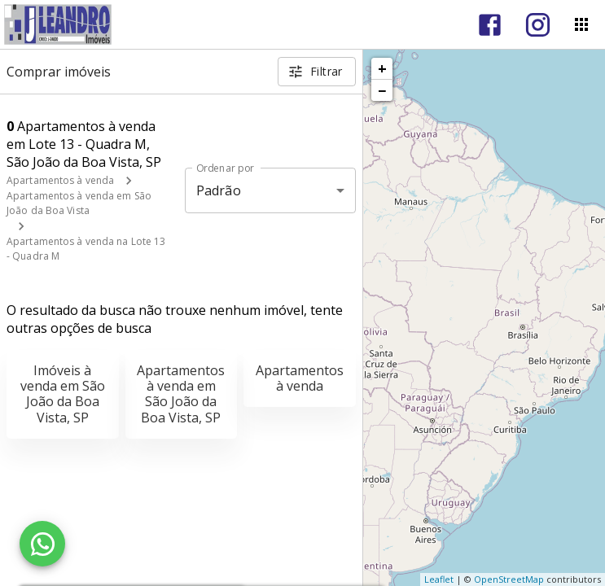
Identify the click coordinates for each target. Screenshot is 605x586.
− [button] (382, 90)
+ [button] (382, 68)
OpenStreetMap (509, 579)
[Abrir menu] (581, 24)
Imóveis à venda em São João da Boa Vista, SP (62, 393)
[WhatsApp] (42, 543)
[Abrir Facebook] (490, 25)
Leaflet (439, 579)
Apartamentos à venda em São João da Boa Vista (79, 203)
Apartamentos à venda (60, 180)
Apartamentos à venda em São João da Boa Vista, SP (181, 393)
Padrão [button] (218, 190)
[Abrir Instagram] (538, 25)
